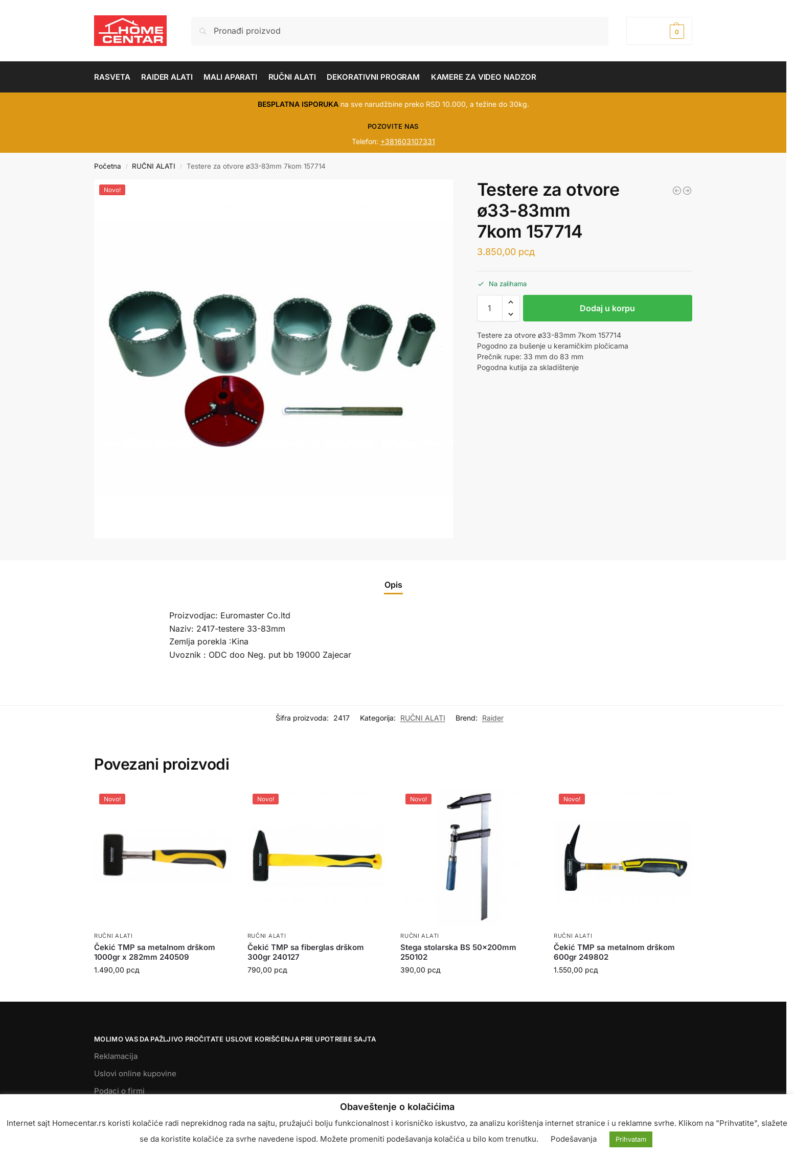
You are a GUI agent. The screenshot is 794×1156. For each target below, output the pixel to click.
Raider (493, 717)
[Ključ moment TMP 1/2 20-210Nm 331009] (677, 191)
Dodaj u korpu (607, 308)
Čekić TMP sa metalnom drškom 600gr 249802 (614, 952)
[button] (659, 31)
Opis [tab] (393, 585)
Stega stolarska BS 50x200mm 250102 (458, 952)
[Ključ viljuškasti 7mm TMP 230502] (687, 191)
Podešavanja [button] (574, 1139)
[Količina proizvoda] (490, 308)
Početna (107, 166)
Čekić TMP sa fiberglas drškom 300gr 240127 (305, 952)
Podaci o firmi (119, 1091)
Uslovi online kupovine (135, 1073)
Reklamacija (116, 1056)
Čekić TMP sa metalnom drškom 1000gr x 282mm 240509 (154, 952)
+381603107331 (407, 141)
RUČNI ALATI (153, 166)
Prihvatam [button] (631, 1139)
